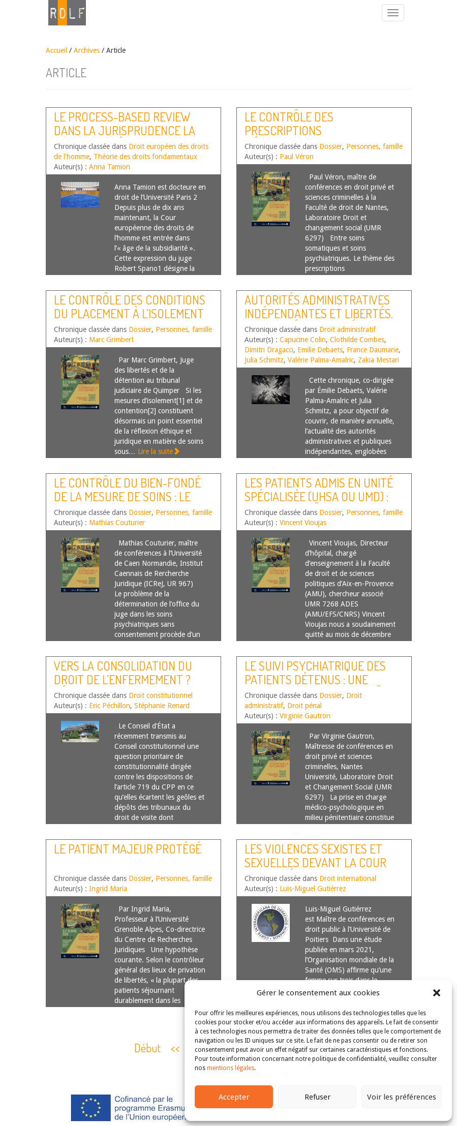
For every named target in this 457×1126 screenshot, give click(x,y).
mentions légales (230, 1068)
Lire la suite (159, 451)
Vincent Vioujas (303, 523)
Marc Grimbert (111, 340)
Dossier (330, 146)
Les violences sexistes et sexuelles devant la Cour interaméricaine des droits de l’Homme (319, 869)
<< (175, 1048)
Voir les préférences (401, 1097)
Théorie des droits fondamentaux (145, 157)
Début (147, 1048)
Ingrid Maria (108, 889)
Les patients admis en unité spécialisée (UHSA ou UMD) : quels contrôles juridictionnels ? (319, 503)
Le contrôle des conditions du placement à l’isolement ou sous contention (129, 313)
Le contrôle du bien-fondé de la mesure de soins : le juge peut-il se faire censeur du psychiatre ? (127, 503)
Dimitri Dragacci (269, 350)
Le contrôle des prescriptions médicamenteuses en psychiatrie (301, 137)
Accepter (234, 1097)
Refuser (317, 1097)
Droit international (347, 878)
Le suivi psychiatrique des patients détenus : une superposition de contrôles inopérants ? (322, 686)
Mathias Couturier (117, 523)
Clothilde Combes (357, 340)
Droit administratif (347, 329)
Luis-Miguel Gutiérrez (313, 889)
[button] (437, 993)
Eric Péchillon (109, 706)
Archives (87, 50)
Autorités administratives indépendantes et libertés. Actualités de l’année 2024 (319, 313)
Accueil (56, 50)
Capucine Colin (303, 340)
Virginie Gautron (305, 716)
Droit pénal (304, 706)
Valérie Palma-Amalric (321, 360)
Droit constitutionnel (161, 695)
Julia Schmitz (264, 360)
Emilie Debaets (320, 350)
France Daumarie (373, 350)
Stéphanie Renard (162, 706)
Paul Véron (297, 157)
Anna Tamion (109, 167)
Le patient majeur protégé (127, 849)
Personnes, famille (374, 146)
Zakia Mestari (378, 360)
